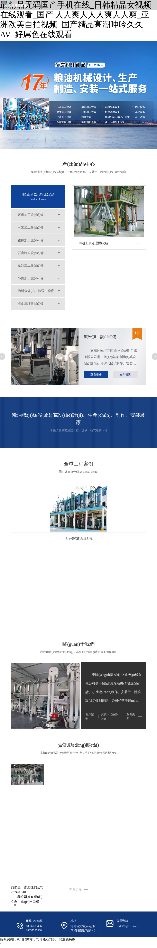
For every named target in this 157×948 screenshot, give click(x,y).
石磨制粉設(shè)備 (31, 255)
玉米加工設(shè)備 (31, 228)
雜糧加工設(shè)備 (31, 242)
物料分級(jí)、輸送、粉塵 (36, 295)
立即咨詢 (125, 374)
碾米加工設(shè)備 (31, 215)
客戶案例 (89, 716)
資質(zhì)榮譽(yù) (109, 716)
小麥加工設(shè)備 (31, 282)
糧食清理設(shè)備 (31, 308)
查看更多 (96, 374)
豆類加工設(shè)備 (31, 268)
